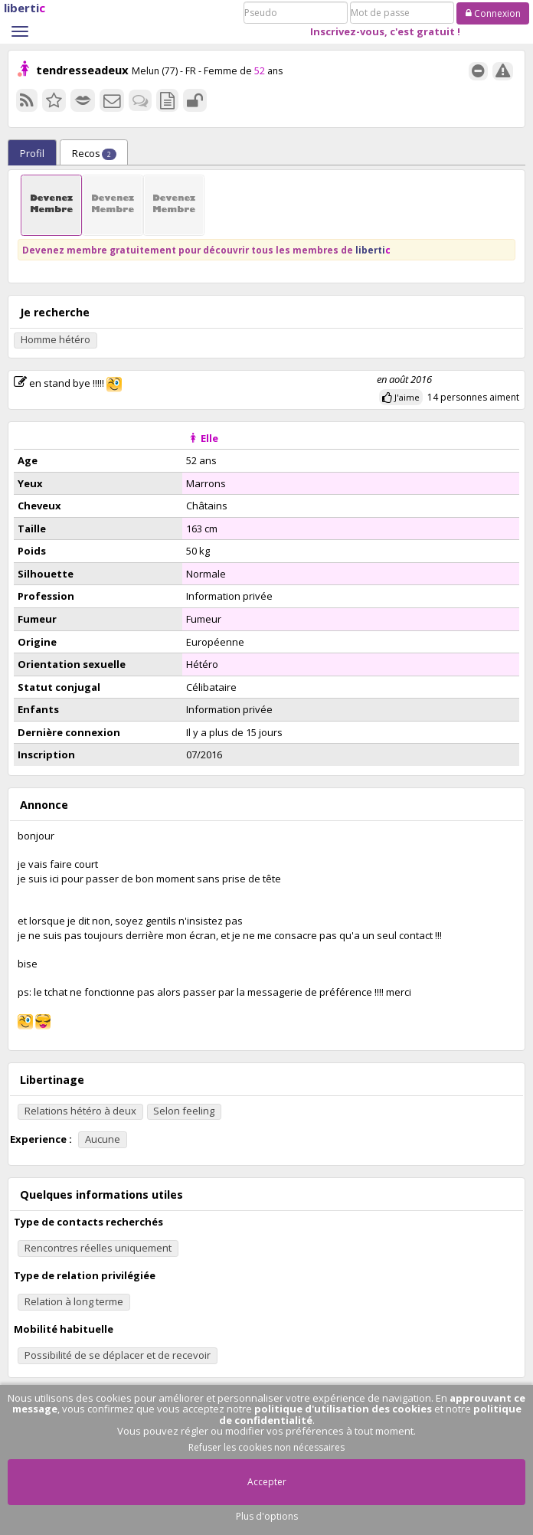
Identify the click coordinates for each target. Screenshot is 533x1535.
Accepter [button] (266, 1481)
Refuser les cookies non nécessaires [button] (266, 1447)
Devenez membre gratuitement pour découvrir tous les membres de (206, 250)
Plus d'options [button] (267, 1516)
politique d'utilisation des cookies (343, 1409)
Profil (32, 153)
